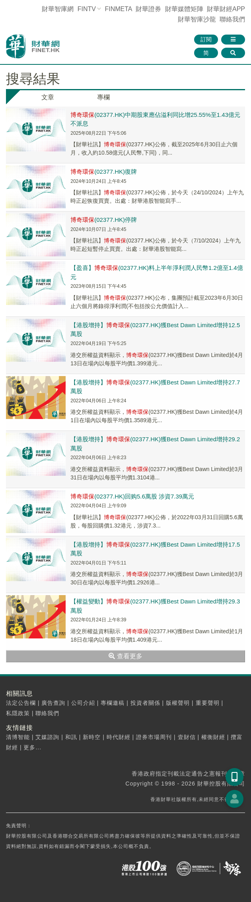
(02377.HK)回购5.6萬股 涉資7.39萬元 (132, 496)
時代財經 (118, 737)
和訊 (71, 737)
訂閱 (206, 39)
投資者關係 (145, 703)
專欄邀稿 (113, 703)
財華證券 (148, 9)
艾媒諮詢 (47, 737)
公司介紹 (83, 703)
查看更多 (125, 656)
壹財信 (187, 737)
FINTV (87, 9)
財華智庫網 (58, 9)
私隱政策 (18, 713)
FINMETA (118, 9)
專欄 (103, 97)
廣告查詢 (53, 703)
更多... (32, 747)
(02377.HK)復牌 (103, 171)
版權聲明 (178, 703)
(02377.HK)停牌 (103, 219)
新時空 (92, 737)
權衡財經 (213, 737)
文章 (47, 97)
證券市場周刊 (154, 737)
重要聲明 (208, 703)
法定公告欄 (21, 703)
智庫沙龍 (197, 19)
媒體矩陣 (184, 9)
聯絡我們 (232, 19)
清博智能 (18, 737)
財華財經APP (226, 9)
